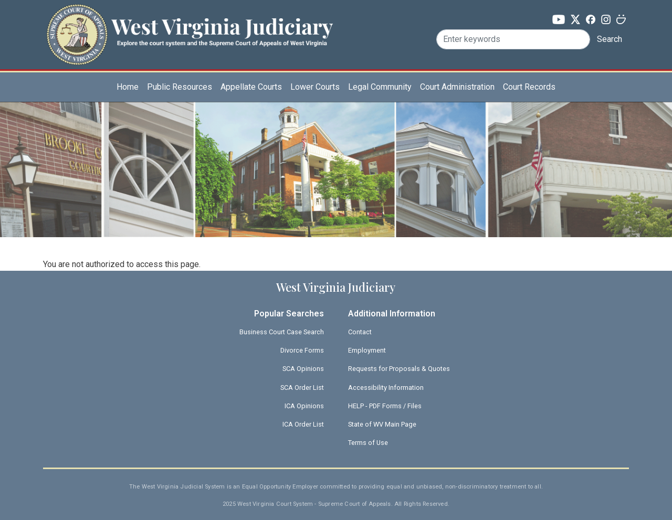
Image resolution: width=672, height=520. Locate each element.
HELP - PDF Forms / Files (385, 406)
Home (128, 87)
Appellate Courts (251, 87)
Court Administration (457, 87)
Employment (367, 350)
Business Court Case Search (281, 332)
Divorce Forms (302, 350)
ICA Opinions (304, 406)
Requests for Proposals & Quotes (399, 369)
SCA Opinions (303, 369)
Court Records (529, 87)
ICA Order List (303, 424)
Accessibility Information (386, 387)
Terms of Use (368, 443)
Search (609, 39)
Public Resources (179, 87)
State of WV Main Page (382, 424)
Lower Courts (315, 87)
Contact (360, 332)
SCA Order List (302, 387)
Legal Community (380, 87)
